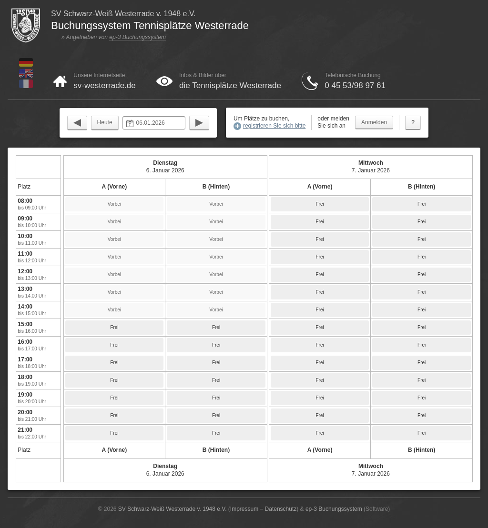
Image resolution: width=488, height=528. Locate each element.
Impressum (244, 509)
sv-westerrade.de (104, 85)
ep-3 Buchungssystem (137, 37)
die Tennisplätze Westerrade (230, 85)
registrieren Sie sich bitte (274, 125)
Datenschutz (281, 509)
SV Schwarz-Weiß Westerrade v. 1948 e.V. (172, 509)
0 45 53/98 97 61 (355, 85)
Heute (104, 122)
